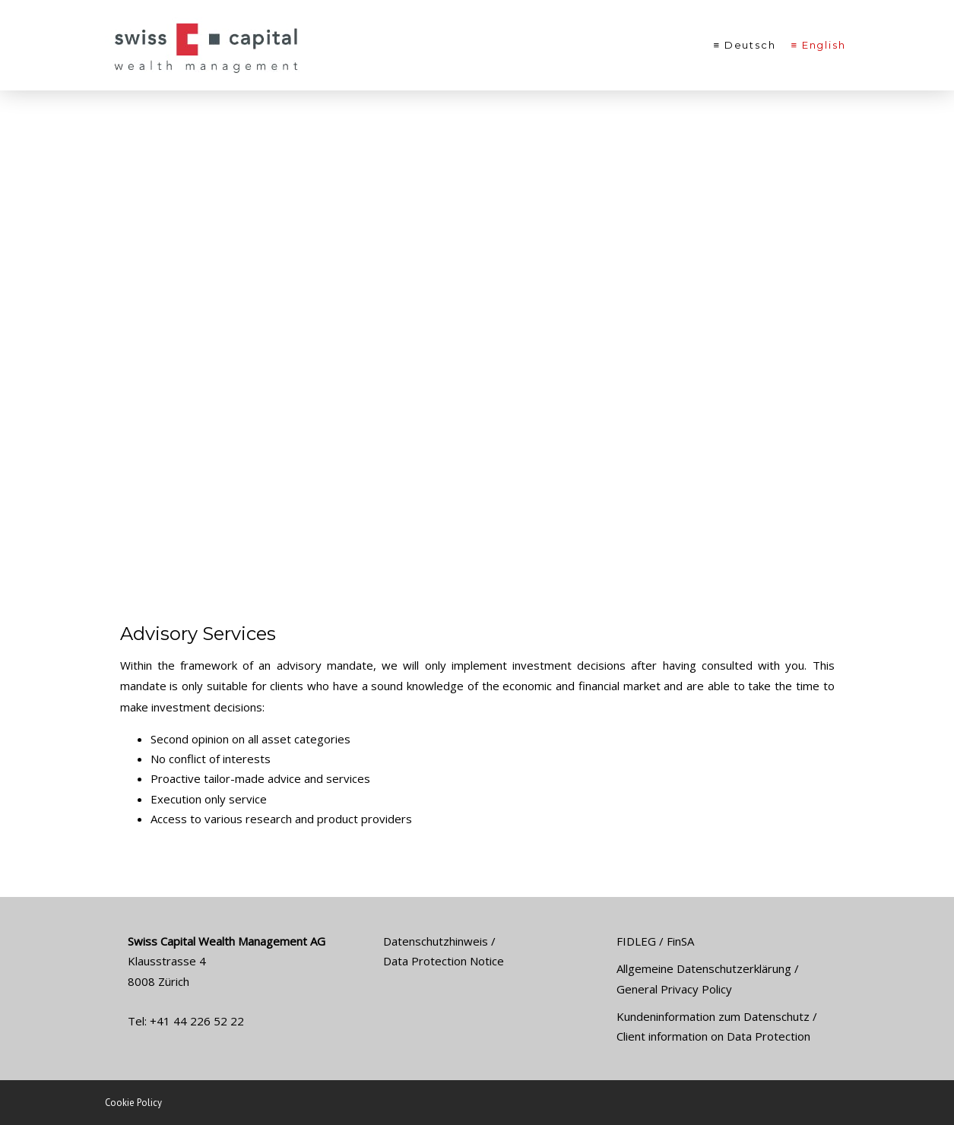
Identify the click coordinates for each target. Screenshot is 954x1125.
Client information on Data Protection (713, 1036)
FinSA (680, 941)
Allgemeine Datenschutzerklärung (703, 968)
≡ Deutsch (745, 45)
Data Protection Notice (443, 960)
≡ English (818, 45)
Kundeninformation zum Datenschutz (713, 1016)
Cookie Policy (133, 1102)
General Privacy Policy (674, 989)
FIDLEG (636, 941)
